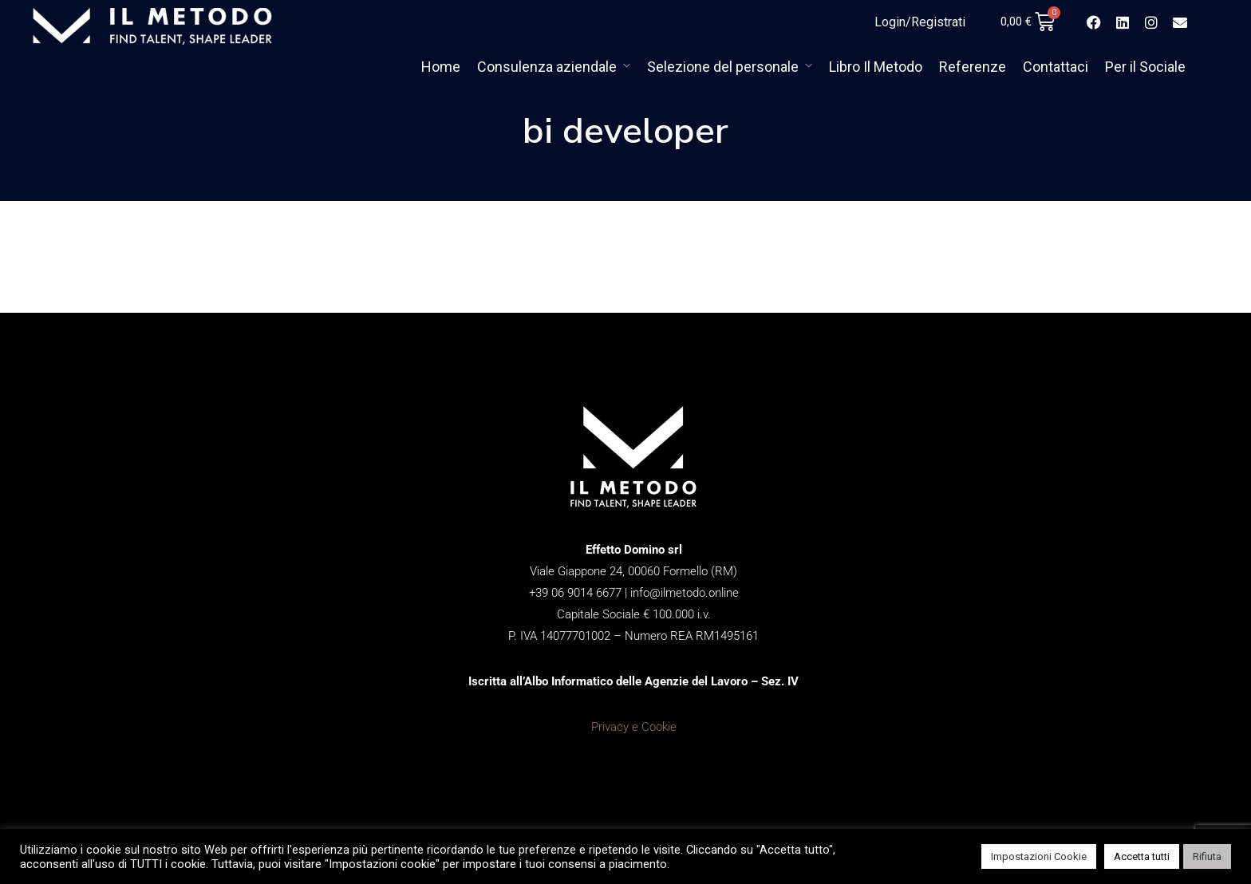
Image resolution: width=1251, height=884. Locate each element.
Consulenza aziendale (547, 66)
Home (440, 66)
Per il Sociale (1145, 66)
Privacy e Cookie (634, 727)
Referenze (972, 66)
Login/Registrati (919, 22)
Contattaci (1055, 66)
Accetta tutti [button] (1142, 856)
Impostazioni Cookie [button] (1039, 856)
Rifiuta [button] (1207, 856)
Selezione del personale (723, 66)
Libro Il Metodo (875, 66)
